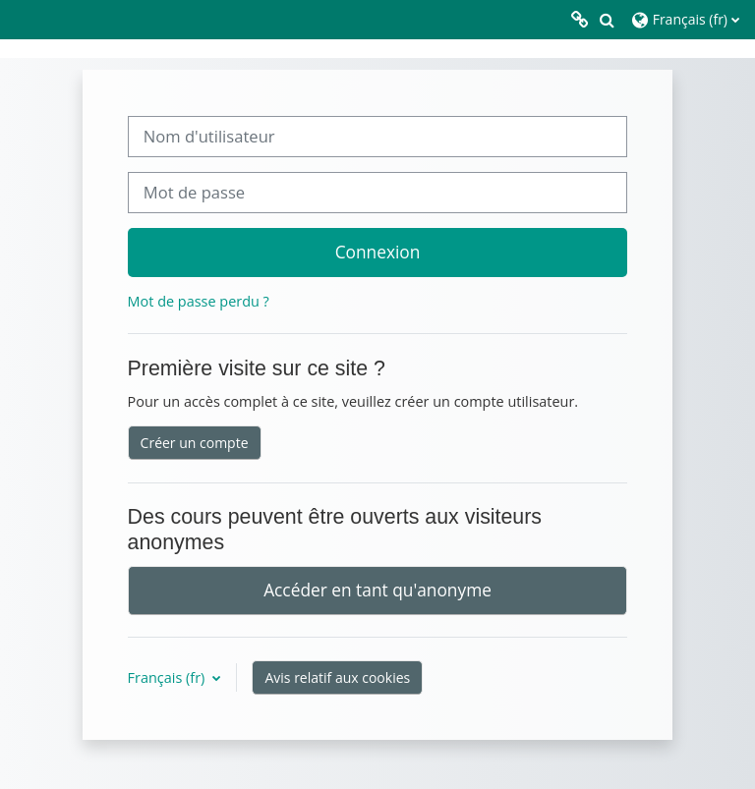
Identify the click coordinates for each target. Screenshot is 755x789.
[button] (606, 19)
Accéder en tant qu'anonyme (377, 589)
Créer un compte (195, 442)
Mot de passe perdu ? (198, 301)
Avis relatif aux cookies (337, 677)
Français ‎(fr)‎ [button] (168, 677)
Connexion (378, 251)
